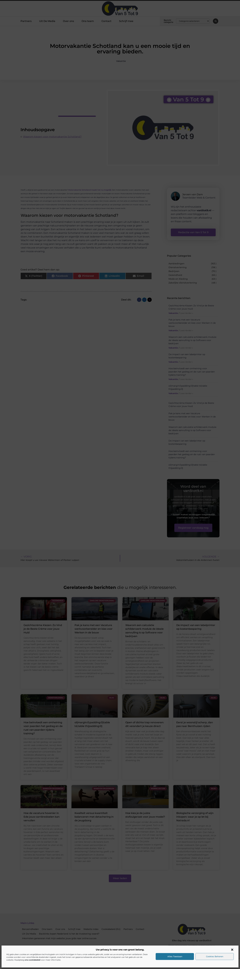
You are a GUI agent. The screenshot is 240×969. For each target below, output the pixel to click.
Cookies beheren (214, 956)
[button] (232, 949)
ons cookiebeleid (32, 960)
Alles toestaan (174, 956)
